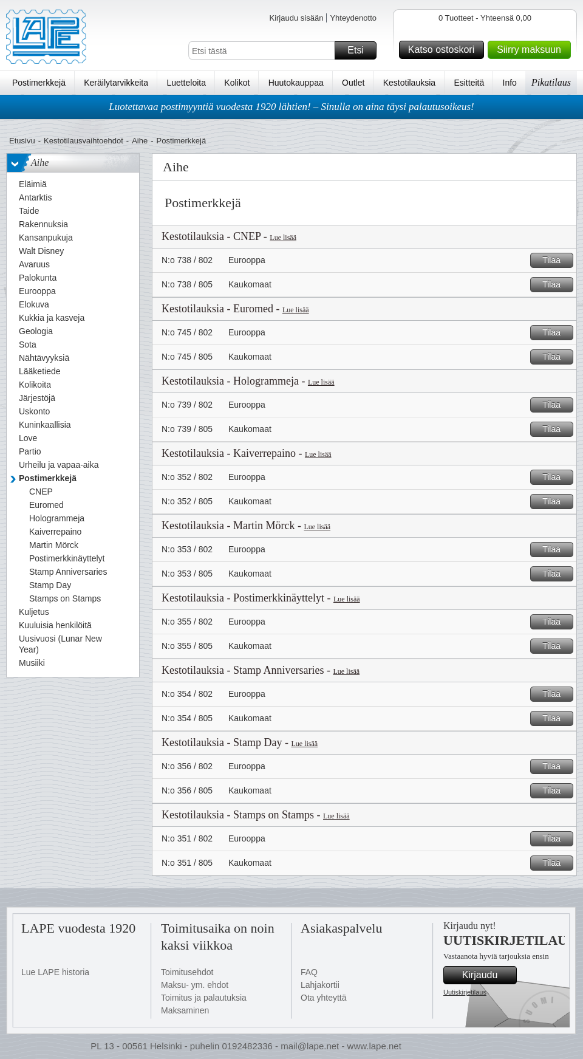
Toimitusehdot (187, 972)
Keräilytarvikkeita (116, 82)
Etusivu (22, 140)
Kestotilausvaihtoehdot (83, 140)
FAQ (309, 972)
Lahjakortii (320, 985)
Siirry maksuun (532, 50)
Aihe (140, 140)
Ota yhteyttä (323, 997)
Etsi (360, 50)
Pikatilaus (551, 82)
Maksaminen (185, 1010)
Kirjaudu (487, 975)
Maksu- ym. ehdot (194, 985)
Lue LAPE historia (55, 972)
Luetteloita (186, 82)
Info (510, 82)
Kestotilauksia (409, 82)
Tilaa (556, 260)
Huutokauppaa (296, 82)
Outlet (353, 82)
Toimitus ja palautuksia (204, 997)
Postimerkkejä (39, 82)
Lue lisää (283, 237)
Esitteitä (469, 82)
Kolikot (237, 82)
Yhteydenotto (353, 17)
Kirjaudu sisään (296, 17)
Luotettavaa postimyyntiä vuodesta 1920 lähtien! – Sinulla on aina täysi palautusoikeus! (291, 106)
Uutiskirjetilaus (464, 992)
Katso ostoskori (444, 50)
